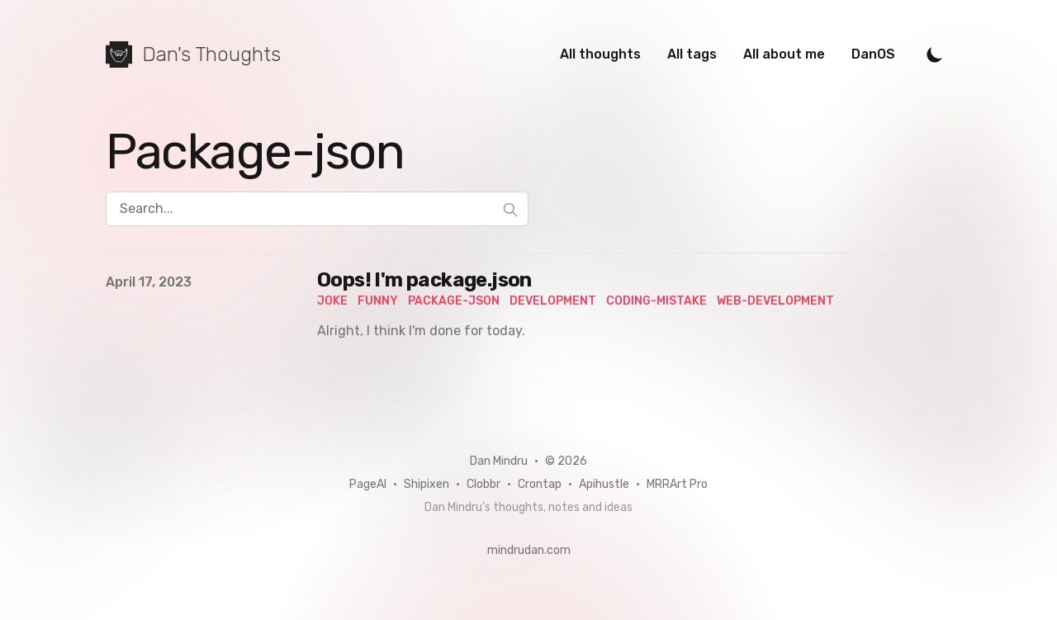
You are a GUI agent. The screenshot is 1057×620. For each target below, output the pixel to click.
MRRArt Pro (677, 484)
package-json (454, 301)
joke (332, 301)
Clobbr (483, 484)
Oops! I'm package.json (424, 279)
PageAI (367, 484)
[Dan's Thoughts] (193, 54)
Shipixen (426, 484)
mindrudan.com (529, 550)
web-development (775, 301)
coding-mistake (656, 301)
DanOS (873, 54)
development (553, 301)
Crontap (540, 484)
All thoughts (600, 54)
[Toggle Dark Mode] (935, 54)
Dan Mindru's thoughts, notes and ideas (528, 507)
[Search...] (317, 209)
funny (378, 301)
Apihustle (604, 484)
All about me (784, 54)
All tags (692, 54)
